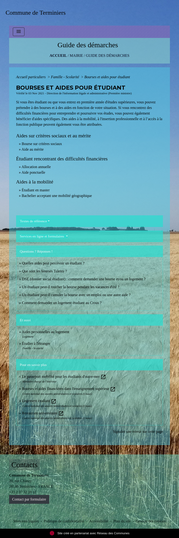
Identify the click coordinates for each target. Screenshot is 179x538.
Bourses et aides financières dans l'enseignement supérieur (69, 389)
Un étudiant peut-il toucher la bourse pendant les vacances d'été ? (70, 287)
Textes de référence (33, 221)
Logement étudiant (39, 401)
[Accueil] (37, 12)
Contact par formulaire (29, 499)
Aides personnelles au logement (45, 332)
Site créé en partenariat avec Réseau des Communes (90, 533)
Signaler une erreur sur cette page (138, 431)
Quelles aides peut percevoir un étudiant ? (53, 263)
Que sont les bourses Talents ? (44, 271)
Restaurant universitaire (43, 413)
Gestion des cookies (150, 521)
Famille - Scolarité (65, 77)
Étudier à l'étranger (36, 343)
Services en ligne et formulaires (42, 236)
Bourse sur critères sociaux (42, 144)
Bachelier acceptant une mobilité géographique (57, 196)
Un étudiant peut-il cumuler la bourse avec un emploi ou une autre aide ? (76, 295)
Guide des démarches (107, 56)
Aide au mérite (32, 149)
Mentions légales (26, 521)
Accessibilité (98, 521)
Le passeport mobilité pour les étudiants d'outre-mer (64, 377)
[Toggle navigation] (18, 31)
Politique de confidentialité (64, 521)
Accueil (58, 56)
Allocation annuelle (36, 167)
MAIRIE (76, 56)
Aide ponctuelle (33, 172)
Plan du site (122, 521)
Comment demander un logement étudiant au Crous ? (62, 303)
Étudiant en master (36, 190)
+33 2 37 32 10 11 (22, 492)
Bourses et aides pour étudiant (107, 77)
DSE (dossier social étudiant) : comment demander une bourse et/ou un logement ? (84, 279)
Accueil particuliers (31, 77)
